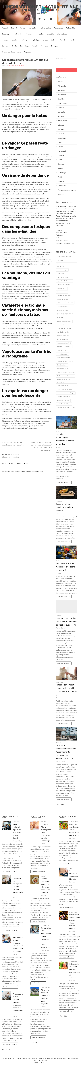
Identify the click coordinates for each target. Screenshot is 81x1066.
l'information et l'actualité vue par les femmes (40, 8)
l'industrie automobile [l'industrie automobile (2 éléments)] (64, 328)
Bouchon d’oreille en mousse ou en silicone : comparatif (66, 566)
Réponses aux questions (65, 243)
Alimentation (46, 28)
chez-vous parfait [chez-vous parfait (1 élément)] (63, 277)
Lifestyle (25, 40)
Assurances (58, 28)
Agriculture (33, 28)
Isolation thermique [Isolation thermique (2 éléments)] (63, 325)
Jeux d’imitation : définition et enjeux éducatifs (64, 507)
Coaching (5, 34)
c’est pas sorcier (62, 241)
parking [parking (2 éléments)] (59, 346)
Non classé (15, 454)
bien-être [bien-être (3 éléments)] (60, 260)
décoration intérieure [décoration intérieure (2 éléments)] (64, 295)
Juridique (15, 40)
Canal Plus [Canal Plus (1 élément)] (60, 273)
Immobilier (40, 34)
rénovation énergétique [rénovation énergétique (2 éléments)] (65, 361)
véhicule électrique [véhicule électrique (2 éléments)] (63, 407)
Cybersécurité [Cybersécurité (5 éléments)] (61, 288)
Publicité (63, 40)
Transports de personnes (11, 52)
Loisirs (45, 40)
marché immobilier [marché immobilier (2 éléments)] (63, 332)
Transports (55, 46)
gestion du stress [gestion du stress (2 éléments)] (63, 306)
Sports (14, 46)
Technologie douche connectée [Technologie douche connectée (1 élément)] (63, 381)
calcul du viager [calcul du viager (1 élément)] (62, 270)
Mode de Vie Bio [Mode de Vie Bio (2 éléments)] (62, 339)
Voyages (27, 52)
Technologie (24, 46)
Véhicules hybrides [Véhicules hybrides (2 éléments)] (63, 400)
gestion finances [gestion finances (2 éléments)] (62, 310)
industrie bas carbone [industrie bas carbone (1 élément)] (64, 321)
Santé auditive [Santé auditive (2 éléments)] (62, 365)
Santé (72, 40)
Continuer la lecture (63, 482)
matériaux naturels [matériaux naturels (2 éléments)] (63, 336)
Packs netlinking (62, 1058)
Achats (23, 28)
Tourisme (44, 46)
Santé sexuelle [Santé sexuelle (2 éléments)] (62, 372)
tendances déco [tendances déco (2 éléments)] (62, 385)
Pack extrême (32, 1058)
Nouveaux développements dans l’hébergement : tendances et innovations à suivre (66, 752)
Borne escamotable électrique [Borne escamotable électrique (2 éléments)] (63, 265)
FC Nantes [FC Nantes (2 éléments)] (60, 303)
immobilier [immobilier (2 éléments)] (60, 317)
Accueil (5, 28)
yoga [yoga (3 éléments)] (74, 407)
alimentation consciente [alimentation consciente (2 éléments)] (65, 256)
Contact (14, 28)
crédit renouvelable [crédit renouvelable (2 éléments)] (63, 284)
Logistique (36, 40)
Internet (5, 40)
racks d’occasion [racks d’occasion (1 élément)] (62, 354)
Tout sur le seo (42, 1060)
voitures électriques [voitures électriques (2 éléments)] (63, 396)
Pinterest (59, 235)
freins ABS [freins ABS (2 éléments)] (69, 303)
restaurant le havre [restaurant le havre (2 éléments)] (63, 357)
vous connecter (16, 471)
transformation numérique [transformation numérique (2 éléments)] (65, 393)
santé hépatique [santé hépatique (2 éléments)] (62, 368)
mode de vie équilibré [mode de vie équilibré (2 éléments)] (64, 343)
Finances (29, 34)
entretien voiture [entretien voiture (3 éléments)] (62, 299)
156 (7, 1049)
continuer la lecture (38, 871)
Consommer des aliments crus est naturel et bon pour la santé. (74, 829)
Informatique (62, 34)
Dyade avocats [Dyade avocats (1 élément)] (62, 292)
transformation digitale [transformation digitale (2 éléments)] (64, 389)
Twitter (58, 238)
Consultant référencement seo (47, 1058)
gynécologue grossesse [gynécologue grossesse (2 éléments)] (65, 314)
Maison (53, 40)
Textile (35, 46)
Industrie (50, 34)
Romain (10, 65)
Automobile (70, 28)
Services (5, 46)
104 (61, 804)
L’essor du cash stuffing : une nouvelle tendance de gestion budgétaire (66, 621)
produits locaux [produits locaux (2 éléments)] (62, 350)
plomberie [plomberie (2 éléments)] (68, 346)
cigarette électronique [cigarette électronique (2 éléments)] (64, 281)
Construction (17, 34)
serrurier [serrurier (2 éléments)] (72, 372)
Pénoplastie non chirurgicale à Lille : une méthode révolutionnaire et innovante (18, 886)
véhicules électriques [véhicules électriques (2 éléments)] (64, 404)
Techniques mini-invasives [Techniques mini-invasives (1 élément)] (65, 376)
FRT (46, 1062)
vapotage (16, 457)
